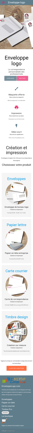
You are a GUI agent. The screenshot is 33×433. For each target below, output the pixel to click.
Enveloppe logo (16, 2)
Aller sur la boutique (16, 368)
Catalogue (10, 78)
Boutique (22, 78)
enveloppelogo (11, 431)
